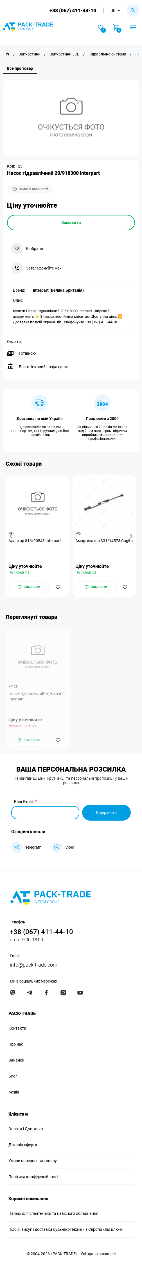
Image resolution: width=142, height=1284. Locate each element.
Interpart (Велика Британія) (58, 290)
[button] (12, 536)
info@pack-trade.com (33, 965)
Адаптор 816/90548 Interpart (34, 540)
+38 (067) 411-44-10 (72, 10)
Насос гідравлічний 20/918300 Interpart (36, 696)
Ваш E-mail (23, 801)
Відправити (106, 812)
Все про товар (20, 68)
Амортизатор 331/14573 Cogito (104, 540)
